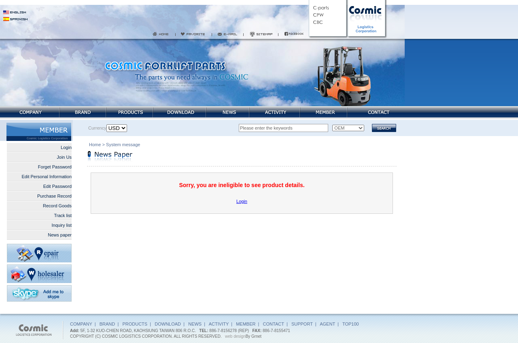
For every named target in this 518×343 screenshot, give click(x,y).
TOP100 (350, 324)
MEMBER (245, 324)
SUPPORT (302, 324)
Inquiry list (61, 225)
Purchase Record (54, 196)
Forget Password (55, 166)
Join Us (64, 157)
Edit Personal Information (46, 176)
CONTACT (273, 324)
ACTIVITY (219, 324)
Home (95, 145)
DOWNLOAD (168, 324)
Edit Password (57, 186)
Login (66, 147)
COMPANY (81, 324)
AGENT (327, 324)
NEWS (195, 324)
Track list (63, 215)
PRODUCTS (134, 324)
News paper (60, 234)
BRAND (107, 324)
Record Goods (57, 205)
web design (235, 336)
